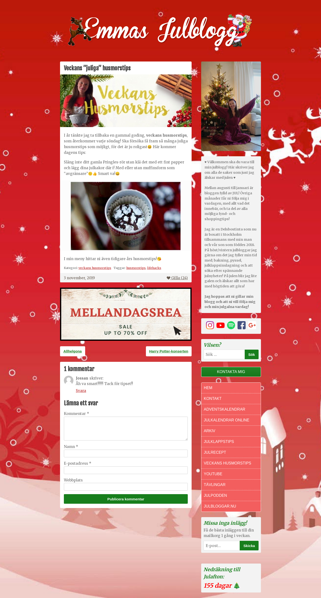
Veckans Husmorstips (227, 463)
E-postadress (77, 463)
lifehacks (154, 268)
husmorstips (136, 268)
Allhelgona (72, 351)
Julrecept (215, 452)
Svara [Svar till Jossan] (81, 390)
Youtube (213, 474)
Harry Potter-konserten (168, 351)
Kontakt (212, 399)
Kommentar (76, 413)
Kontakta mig (231, 372)
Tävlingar (215, 485)
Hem (208, 388)
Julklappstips (219, 442)
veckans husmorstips (94, 268)
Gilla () (177, 278)
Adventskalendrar (224, 409)
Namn (71, 446)
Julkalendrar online (226, 420)
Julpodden (215, 495)
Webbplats (73, 480)
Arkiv (209, 431)
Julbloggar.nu (220, 506)
